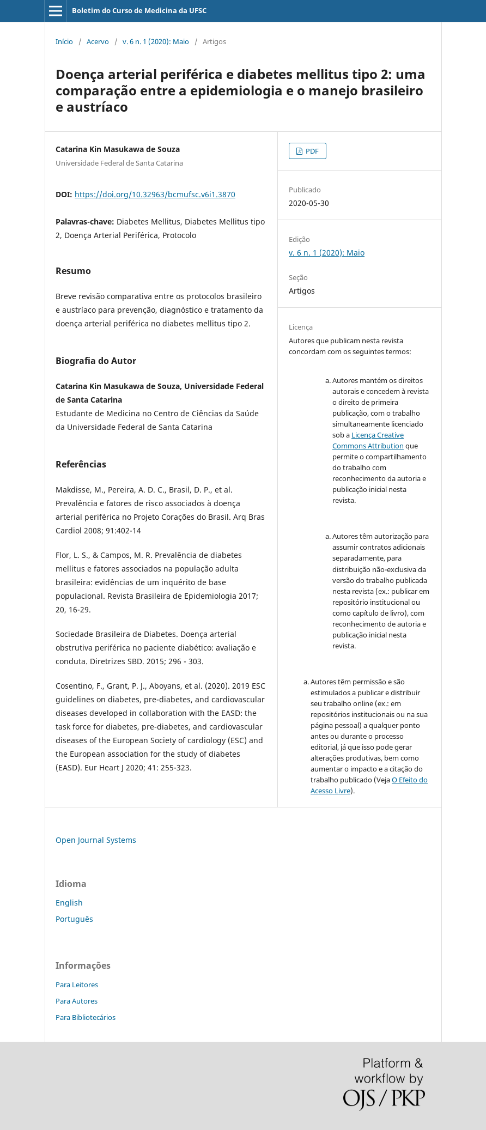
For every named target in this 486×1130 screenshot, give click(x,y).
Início (64, 41)
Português (74, 919)
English (69, 902)
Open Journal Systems (96, 840)
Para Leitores (77, 984)
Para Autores (77, 1001)
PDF (311, 151)
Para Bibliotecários (86, 1017)
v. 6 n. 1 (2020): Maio (156, 41)
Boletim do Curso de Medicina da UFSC (139, 10)
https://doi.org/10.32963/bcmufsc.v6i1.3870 (155, 194)
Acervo (98, 41)
